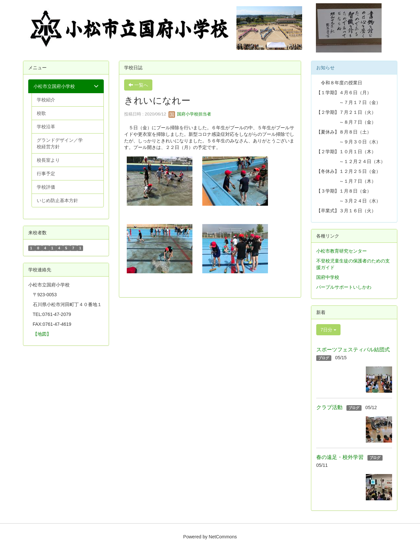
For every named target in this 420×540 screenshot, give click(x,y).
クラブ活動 (329, 407)
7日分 (328, 329)
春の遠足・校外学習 (340, 457)
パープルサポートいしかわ (343, 287)
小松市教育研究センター (341, 251)
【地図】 (42, 334)
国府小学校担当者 (189, 114)
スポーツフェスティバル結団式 (353, 349)
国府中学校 (327, 277)
